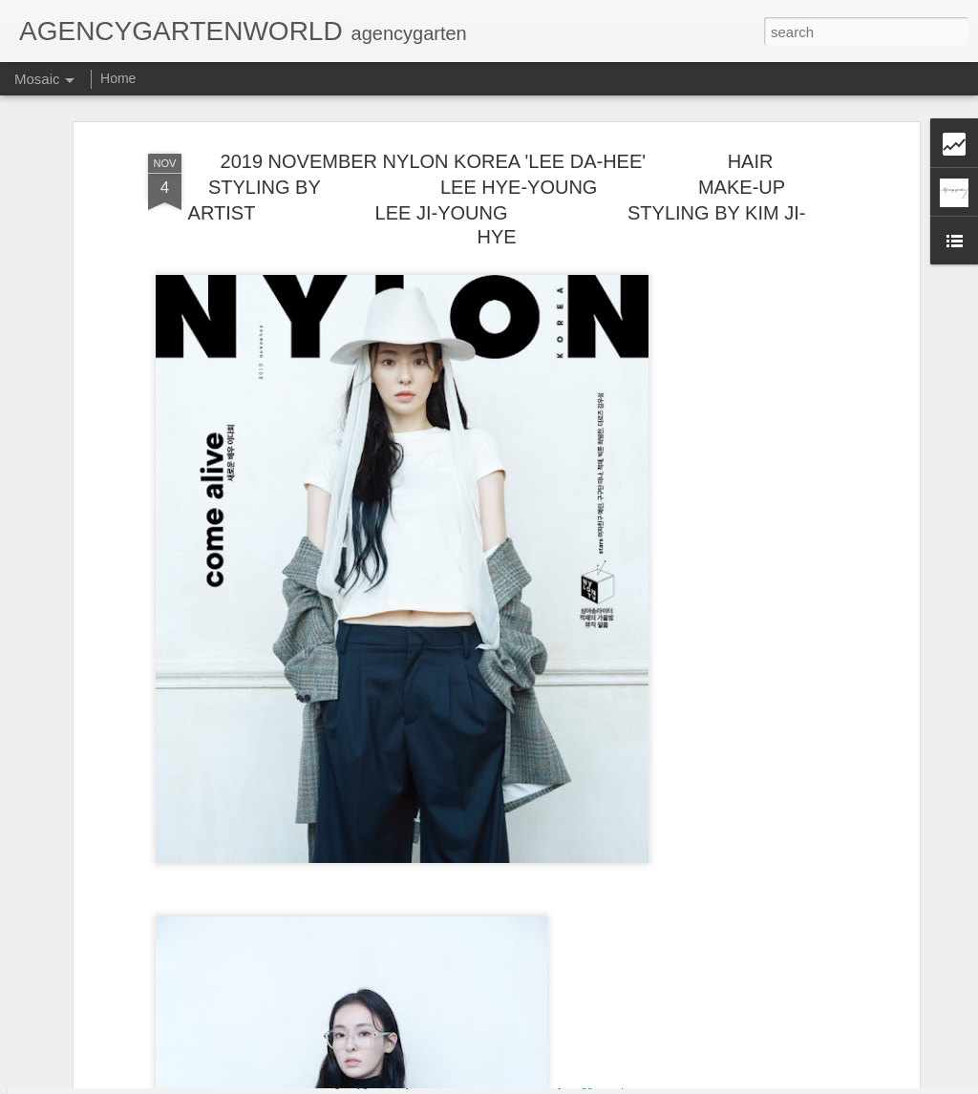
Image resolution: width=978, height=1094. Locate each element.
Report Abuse (639, 1083)
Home (118, 78)
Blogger (584, 1083)
